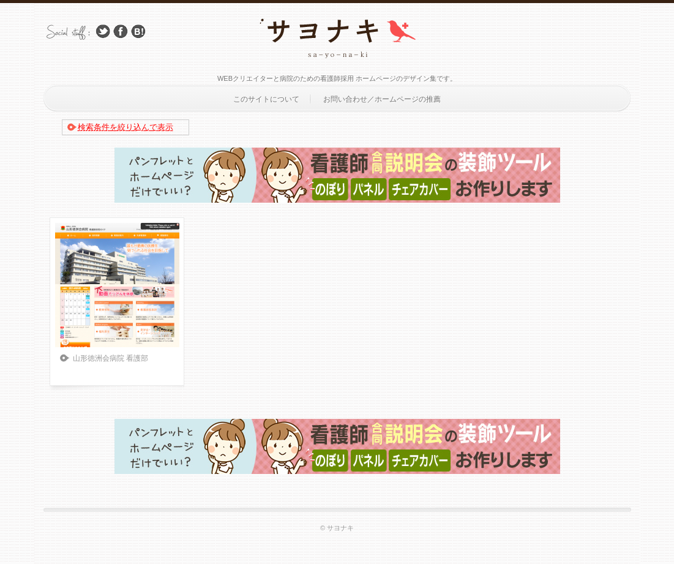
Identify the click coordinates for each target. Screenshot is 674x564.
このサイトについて (266, 99)
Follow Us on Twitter (102, 31)
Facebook (120, 31)
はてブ (138, 31)
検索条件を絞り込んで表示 (125, 127)
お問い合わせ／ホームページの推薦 (382, 99)
